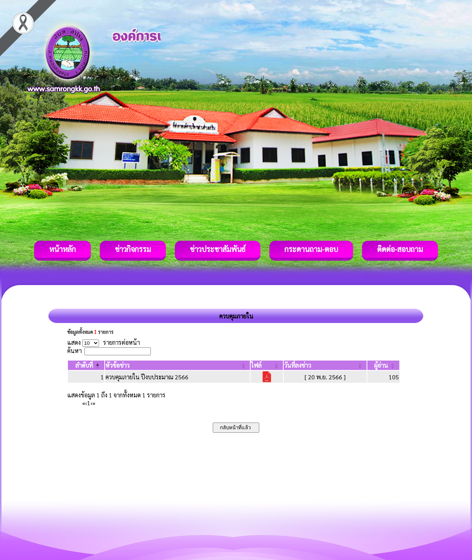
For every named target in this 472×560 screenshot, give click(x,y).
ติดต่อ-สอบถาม (400, 249)
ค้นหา (74, 351)
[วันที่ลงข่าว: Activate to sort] (325, 365)
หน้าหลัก (62, 249)
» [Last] (93, 403)
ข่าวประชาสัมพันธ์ (217, 249)
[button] (84, 365)
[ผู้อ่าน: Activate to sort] (383, 365)
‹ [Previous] (86, 403)
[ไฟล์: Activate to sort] (267, 365)
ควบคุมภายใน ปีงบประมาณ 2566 (146, 377)
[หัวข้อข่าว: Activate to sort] (177, 365)
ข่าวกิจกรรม (133, 249)
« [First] (83, 403)
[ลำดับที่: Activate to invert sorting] (86, 365)
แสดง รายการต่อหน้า (103, 342)
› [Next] (91, 403)
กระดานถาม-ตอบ (311, 249)
